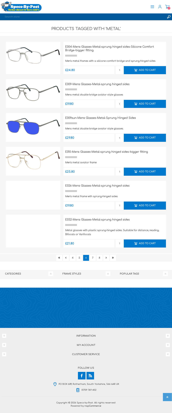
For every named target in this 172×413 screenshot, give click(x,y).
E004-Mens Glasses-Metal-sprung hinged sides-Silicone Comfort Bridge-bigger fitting (109, 48)
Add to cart (147, 70)
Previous (66, 258)
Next (106, 258)
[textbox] (82, 16)
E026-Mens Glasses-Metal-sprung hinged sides (97, 185)
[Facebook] (81, 375)
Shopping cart (167, 6)
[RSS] (90, 375)
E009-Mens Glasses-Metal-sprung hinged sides (97, 84)
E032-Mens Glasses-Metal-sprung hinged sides (97, 219)
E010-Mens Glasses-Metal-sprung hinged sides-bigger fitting (106, 151)
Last (113, 258)
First (59, 258)
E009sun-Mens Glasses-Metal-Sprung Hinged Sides (100, 117)
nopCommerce (92, 406)
